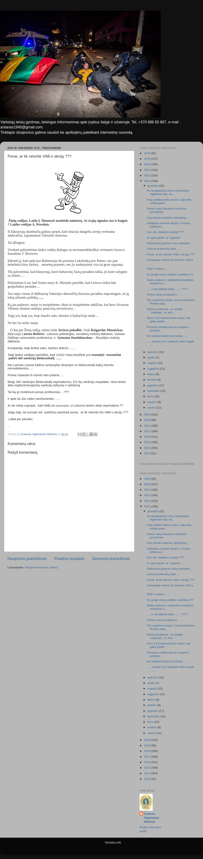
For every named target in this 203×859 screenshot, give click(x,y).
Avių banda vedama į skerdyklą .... (168, 217)
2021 (147, 180)
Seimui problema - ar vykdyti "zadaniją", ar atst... (165, 311)
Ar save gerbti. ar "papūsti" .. (165, 237)
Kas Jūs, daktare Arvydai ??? (165, 232)
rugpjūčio (153, 368)
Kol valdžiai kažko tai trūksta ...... (167, 336)
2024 (147, 164)
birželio (152, 379)
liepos (151, 374)
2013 (147, 453)
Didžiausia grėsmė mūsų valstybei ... (170, 243)
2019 (147, 420)
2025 (147, 158)
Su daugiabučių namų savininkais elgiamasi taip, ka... (168, 192)
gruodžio (153, 185)
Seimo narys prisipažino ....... (165, 294)
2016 (147, 436)
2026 (147, 153)
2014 (147, 447)
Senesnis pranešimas (111, 558)
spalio (151, 357)
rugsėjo (152, 363)
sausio (151, 407)
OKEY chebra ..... (158, 268)
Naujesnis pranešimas (27, 558)
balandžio (153, 390)
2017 (147, 431)
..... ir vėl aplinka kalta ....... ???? (167, 289)
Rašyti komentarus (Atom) (41, 567)
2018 (147, 425)
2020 (147, 414)
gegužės (153, 385)
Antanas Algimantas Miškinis (151, 817)
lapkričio (153, 352)
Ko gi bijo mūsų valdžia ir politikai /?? (170, 274)
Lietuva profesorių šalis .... (163, 248)
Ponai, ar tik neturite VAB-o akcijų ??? (171, 254)
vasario (152, 402)
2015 (147, 442)
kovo (150, 396)
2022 (147, 175)
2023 (147, 170)
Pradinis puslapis (69, 558)
